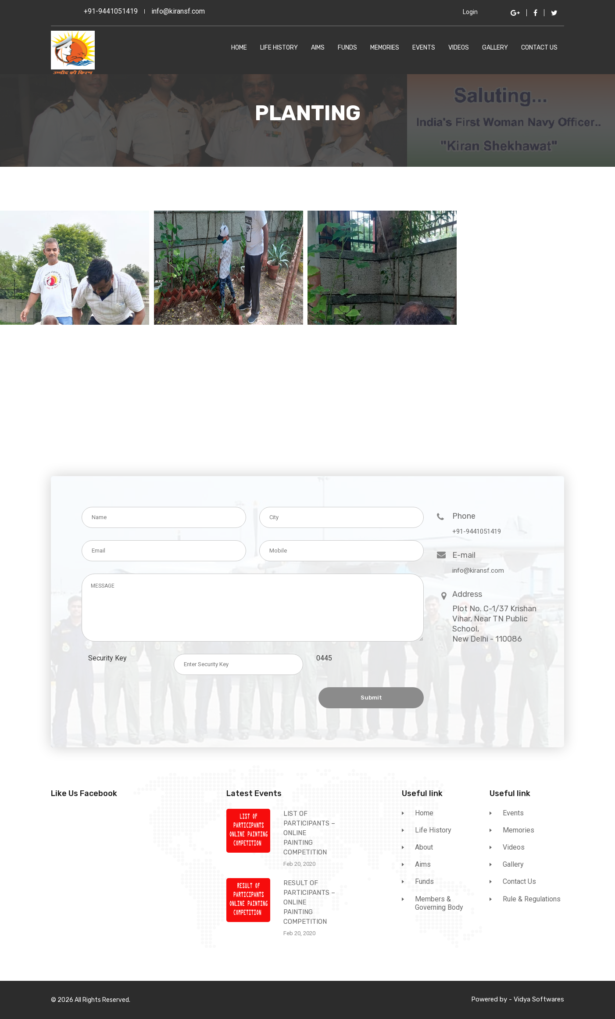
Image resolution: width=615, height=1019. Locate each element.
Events (423, 47)
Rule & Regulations (532, 899)
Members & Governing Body (439, 903)
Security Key (110, 658)
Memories (384, 47)
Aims (318, 47)
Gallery (495, 47)
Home (239, 47)
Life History (279, 47)
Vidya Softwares (539, 999)
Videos (458, 47)
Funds (347, 47)
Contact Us (539, 47)
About (424, 847)
